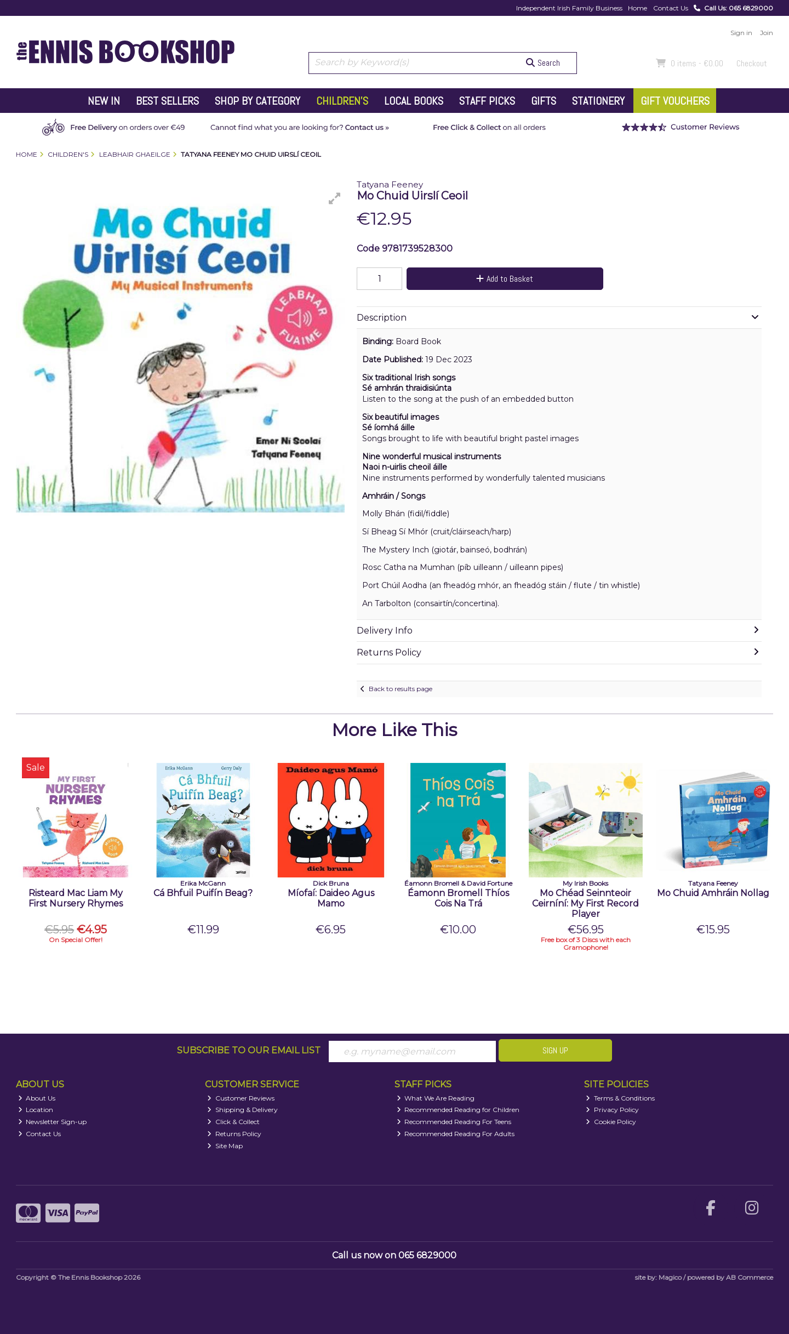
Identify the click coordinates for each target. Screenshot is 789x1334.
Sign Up (555, 1050)
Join (766, 32)
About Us (37, 1098)
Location (36, 1109)
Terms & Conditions (620, 1098)
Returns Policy (234, 1134)
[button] (335, 198)
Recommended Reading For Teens (454, 1122)
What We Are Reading (436, 1098)
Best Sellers (167, 101)
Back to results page (400, 689)
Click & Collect (233, 1122)
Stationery (598, 101)
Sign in (741, 32)
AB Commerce (749, 1277)
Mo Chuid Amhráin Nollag (713, 893)
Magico (670, 1277)
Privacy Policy (612, 1109)
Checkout (751, 63)
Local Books (413, 101)
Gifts (543, 101)
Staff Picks (487, 101)
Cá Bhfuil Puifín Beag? (203, 893)
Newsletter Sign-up (52, 1122)
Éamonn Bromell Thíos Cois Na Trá (458, 898)
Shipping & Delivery (242, 1109)
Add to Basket (504, 278)
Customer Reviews (241, 1098)
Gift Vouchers (675, 101)
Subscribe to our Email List (249, 1050)
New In (104, 101)
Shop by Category (257, 101)
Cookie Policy (611, 1122)
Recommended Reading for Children (458, 1109)
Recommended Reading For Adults (456, 1134)
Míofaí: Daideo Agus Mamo (331, 898)
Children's (342, 101)
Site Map (225, 1146)
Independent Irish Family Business (569, 8)
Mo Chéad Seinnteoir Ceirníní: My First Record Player (585, 903)
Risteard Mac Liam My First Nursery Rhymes (75, 898)
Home (637, 8)
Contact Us (670, 8)
